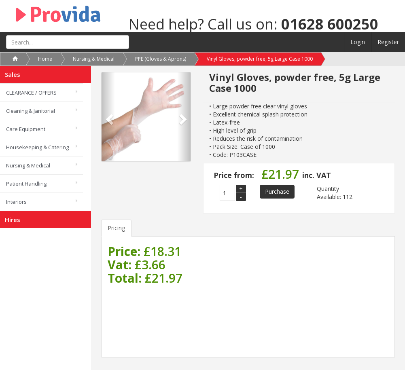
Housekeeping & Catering (37, 147)
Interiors (16, 201)
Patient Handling (26, 183)
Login (357, 42)
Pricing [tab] (116, 228)
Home (45, 58)
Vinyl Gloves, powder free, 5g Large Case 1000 (260, 58)
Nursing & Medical (28, 165)
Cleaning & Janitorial (30, 110)
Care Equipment (25, 129)
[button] (108, 116)
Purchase (277, 191)
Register (388, 42)
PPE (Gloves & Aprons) (160, 58)
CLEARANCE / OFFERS (31, 92)
